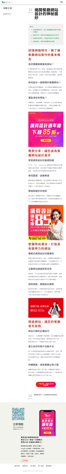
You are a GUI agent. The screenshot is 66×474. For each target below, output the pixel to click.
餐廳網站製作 (7, 14)
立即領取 (18, 424)
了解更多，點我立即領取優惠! (46, 384)
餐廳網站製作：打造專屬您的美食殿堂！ (46, 395)
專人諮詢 (41, 466)
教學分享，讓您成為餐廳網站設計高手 (46, 35)
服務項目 (25, 466)
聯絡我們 (49, 466)
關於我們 (17, 466)
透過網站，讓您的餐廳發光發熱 (44, 41)
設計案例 (33, 466)
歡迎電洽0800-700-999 (18, 429)
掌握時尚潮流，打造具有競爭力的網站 (46, 38)
